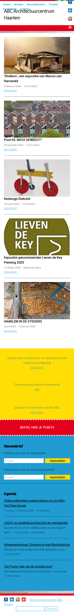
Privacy (8, 604)
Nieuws (18, 4)
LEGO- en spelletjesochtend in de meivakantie (36, 523)
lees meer (10, 90)
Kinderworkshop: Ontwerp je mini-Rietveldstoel (37, 545)
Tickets (53, 4)
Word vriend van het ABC (46, 599)
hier (37, 389)
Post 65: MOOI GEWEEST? (23, 140)
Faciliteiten (10, 8)
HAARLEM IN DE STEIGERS (23, 321)
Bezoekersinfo (36, 4)
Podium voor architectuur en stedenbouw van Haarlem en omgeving (37, 360)
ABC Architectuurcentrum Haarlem (29, 14)
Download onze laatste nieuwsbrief (37, 384)
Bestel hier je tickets (37, 427)
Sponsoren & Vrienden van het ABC (37, 407)
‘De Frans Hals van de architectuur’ (28, 566)
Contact (25, 8)
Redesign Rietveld (17, 199)
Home (6, 4)
